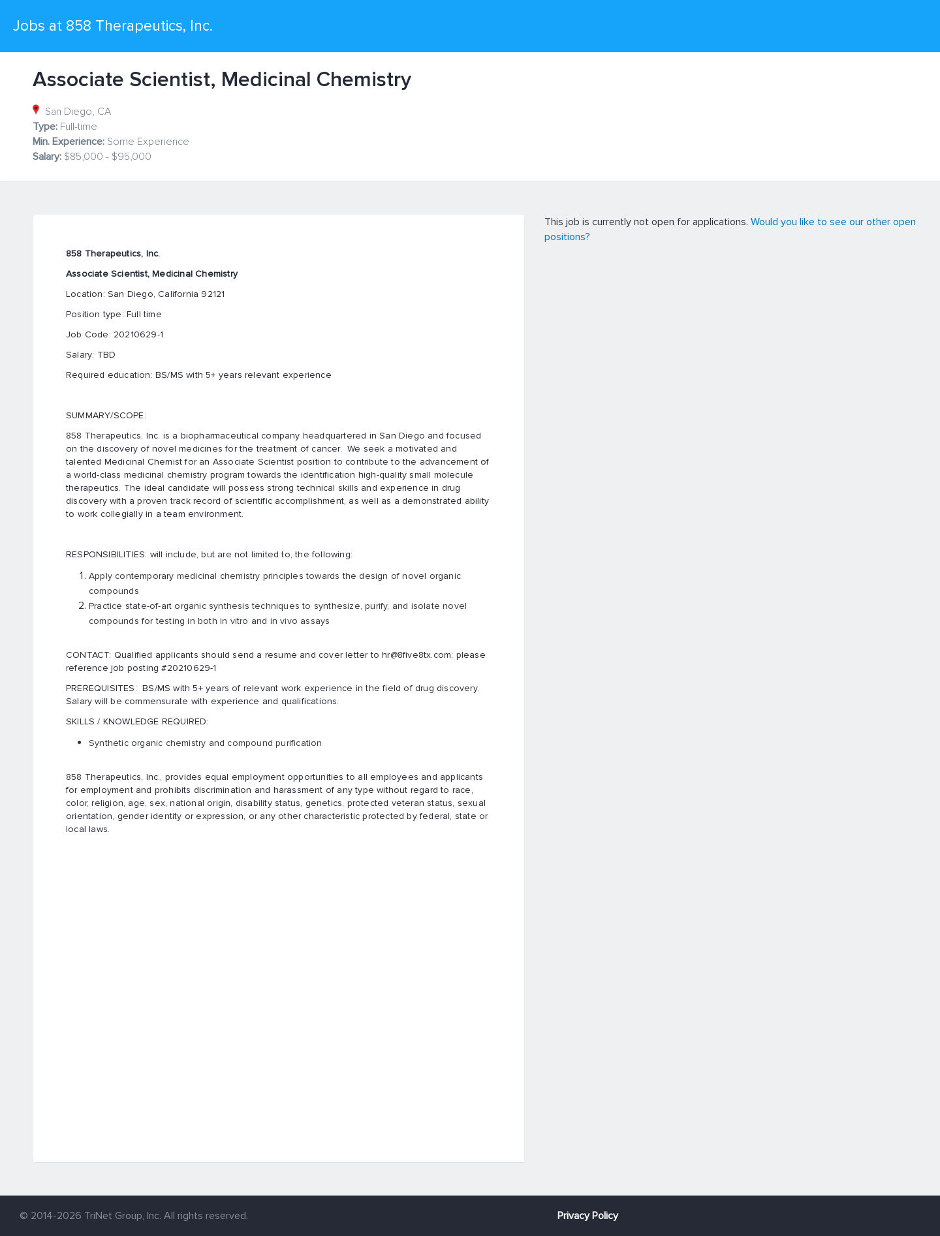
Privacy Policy (587, 1215)
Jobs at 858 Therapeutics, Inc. (113, 26)
